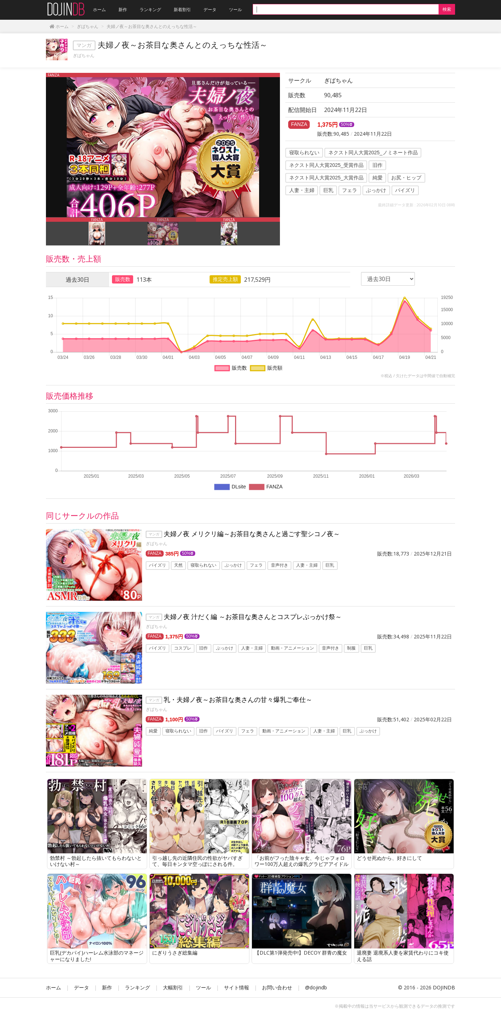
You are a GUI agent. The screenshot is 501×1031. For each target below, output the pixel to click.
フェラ (349, 190)
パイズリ (405, 190)
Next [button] (285, 231)
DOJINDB (444, 987)
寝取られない (304, 152)
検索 (447, 9)
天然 (178, 565)
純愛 (378, 178)
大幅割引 (173, 987)
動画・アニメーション (292, 648)
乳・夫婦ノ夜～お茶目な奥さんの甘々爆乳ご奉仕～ (238, 699)
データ (81, 987)
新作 (107, 987)
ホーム (53, 987)
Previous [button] (40, 231)
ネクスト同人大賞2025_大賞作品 (326, 178)
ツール (203, 987)
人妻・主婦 (301, 190)
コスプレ (182, 648)
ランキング (137, 987)
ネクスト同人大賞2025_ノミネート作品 (373, 152)
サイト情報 (236, 987)
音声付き (279, 565)
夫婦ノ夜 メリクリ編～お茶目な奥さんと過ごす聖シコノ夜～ (252, 533)
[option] (163, 145)
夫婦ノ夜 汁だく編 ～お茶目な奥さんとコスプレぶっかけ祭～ (253, 616)
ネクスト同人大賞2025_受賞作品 (326, 165)
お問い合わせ (277, 987)
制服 (351, 648)
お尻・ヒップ (406, 178)
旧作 (378, 165)
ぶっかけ (376, 190)
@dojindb (316, 987)
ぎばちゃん (83, 55)
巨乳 (328, 190)
